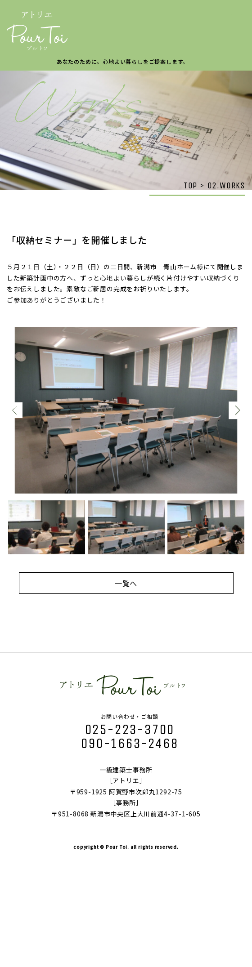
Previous (14, 410)
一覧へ (126, 583)
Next (237, 410)
